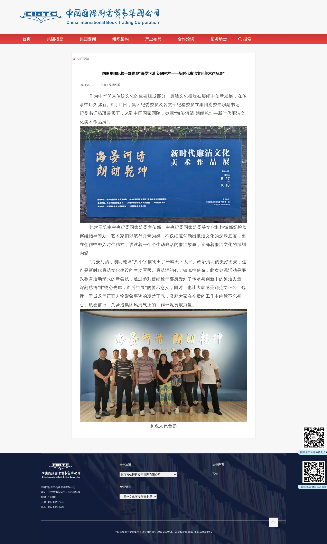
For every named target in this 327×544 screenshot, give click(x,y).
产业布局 (153, 39)
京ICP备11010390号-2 (199, 531)
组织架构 (120, 39)
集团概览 (55, 39)
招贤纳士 (219, 39)
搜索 (247, 39)
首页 (26, 39)
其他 (215, 473)
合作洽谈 (186, 39)
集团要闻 (88, 39)
